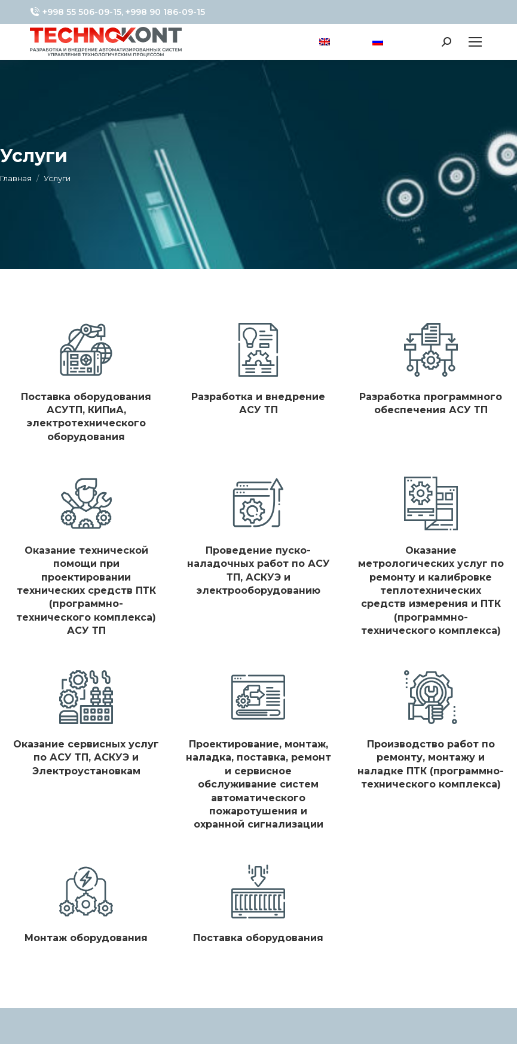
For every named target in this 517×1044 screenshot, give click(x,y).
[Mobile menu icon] (475, 42)
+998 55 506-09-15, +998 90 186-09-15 (117, 12)
